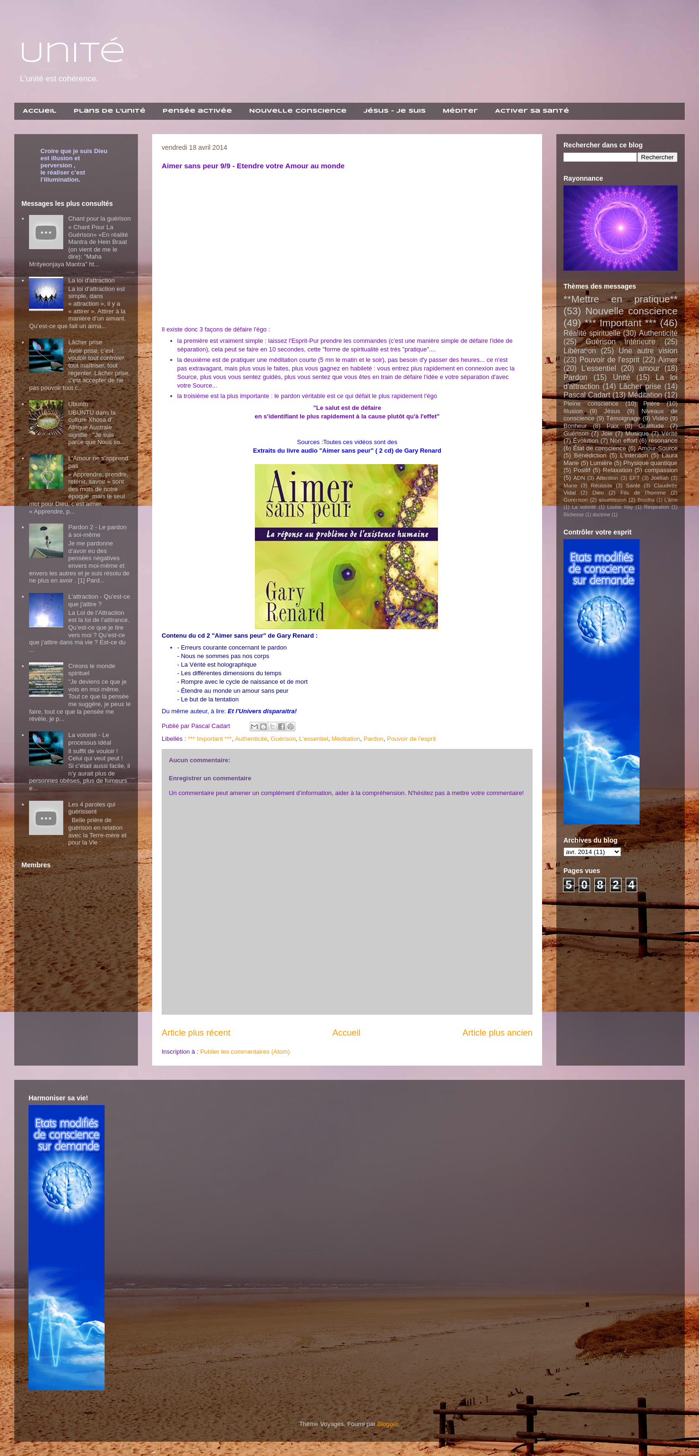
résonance (663, 440)
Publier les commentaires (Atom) (245, 1051)
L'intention (634, 455)
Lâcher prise (85, 342)
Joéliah (660, 478)
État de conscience (599, 448)
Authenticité (251, 738)
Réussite (601, 485)
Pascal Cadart (586, 395)
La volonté (584, 507)
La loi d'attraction (91, 280)
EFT (635, 478)
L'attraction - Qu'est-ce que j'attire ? (99, 600)
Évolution (585, 440)
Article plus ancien (497, 1033)
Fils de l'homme (643, 492)
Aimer (668, 360)
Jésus (612, 411)
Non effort (623, 440)
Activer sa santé (532, 111)
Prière (651, 403)
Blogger (387, 1423)
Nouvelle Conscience (298, 111)
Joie (606, 433)
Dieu (598, 492)
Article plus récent (196, 1033)
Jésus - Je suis (395, 111)
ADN (579, 478)
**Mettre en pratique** (620, 298)
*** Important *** (210, 738)
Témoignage (623, 418)
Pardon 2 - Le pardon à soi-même (97, 531)
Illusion (572, 411)
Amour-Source (658, 448)
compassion (661, 470)
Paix (613, 425)
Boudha (646, 500)
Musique (637, 433)
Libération (579, 351)
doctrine (601, 514)
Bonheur (575, 425)
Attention (607, 478)
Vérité (669, 433)
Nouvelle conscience (631, 310)
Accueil (40, 111)
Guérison (283, 738)
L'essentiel (313, 738)
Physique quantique (650, 462)
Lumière (601, 462)
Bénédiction (590, 455)
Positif (581, 470)
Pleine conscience (591, 403)
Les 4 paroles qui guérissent (91, 808)
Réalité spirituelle (592, 333)
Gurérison (575, 499)
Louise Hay (620, 507)
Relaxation (617, 470)
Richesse (573, 514)
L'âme (671, 500)
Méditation (345, 738)
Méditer (460, 111)
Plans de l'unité (110, 111)
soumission (612, 499)
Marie (570, 485)
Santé (633, 485)
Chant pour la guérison (99, 218)
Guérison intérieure (620, 342)
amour (649, 368)
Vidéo (660, 418)
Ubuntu (78, 404)
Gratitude (651, 425)
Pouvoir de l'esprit (411, 738)
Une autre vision (648, 351)
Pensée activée (197, 111)
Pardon (374, 738)
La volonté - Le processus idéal (89, 738)
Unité (72, 54)
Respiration (656, 507)
